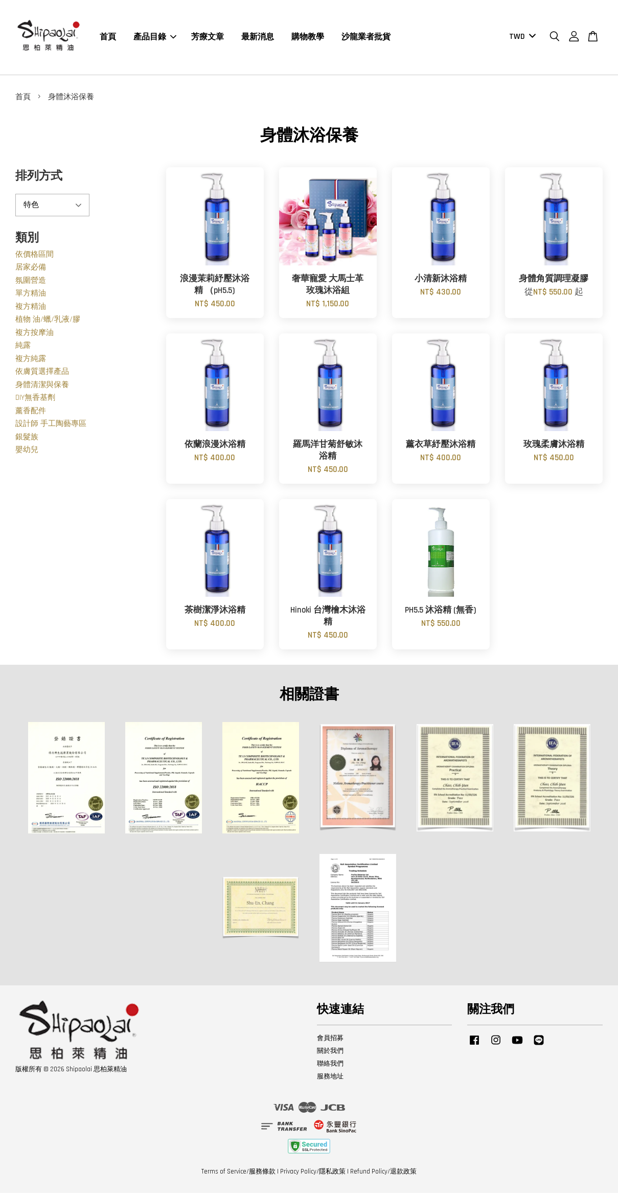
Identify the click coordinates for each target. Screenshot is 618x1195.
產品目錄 (154, 38)
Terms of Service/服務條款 (238, 1173)
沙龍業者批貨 (366, 38)
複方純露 (30, 361)
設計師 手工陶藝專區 (50, 426)
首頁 (108, 38)
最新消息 (257, 38)
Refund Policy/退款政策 (383, 1173)
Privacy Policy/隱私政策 (313, 1173)
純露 (23, 348)
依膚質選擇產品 (42, 374)
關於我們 (330, 1053)
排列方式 (38, 178)
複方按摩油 (34, 335)
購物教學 (307, 38)
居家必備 (30, 270)
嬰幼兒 (26, 452)
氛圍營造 (30, 282)
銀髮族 (26, 439)
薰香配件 (30, 413)
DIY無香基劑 (35, 400)
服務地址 (330, 1078)
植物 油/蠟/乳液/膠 (47, 322)
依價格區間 (34, 256)
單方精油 (30, 296)
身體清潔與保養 (42, 387)
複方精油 (30, 308)
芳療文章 (207, 38)
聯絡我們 (330, 1066)
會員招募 (330, 1040)
